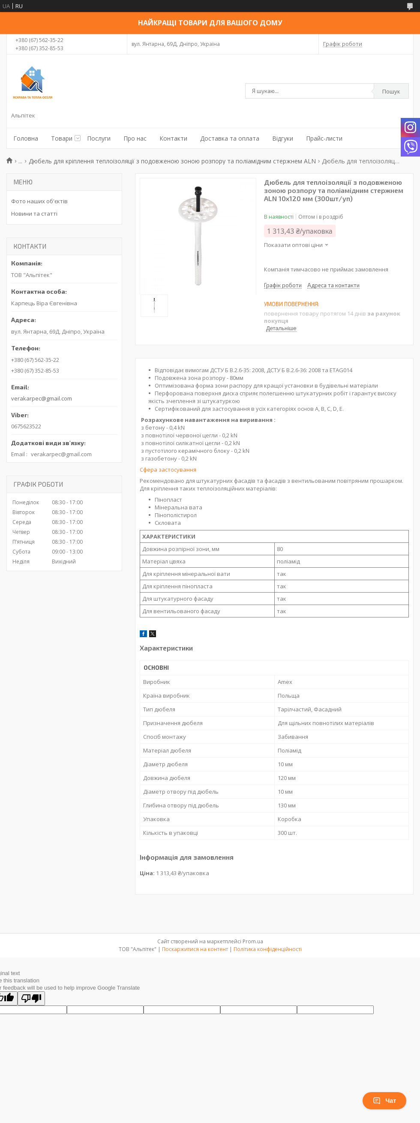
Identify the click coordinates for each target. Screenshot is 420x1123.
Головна (25, 138)
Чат (384, 1101)
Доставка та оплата (229, 138)
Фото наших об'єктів (39, 201)
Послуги (99, 138)
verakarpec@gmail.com (41, 398)
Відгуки (282, 138)
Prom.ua (253, 941)
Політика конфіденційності (268, 949)
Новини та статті (34, 213)
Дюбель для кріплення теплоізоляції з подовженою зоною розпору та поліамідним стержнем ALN (172, 161)
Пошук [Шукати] (391, 91)
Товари (61, 138)
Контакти (173, 138)
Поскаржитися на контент (195, 949)
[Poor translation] (31, 998)
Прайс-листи (324, 138)
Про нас (135, 138)
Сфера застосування (168, 469)
